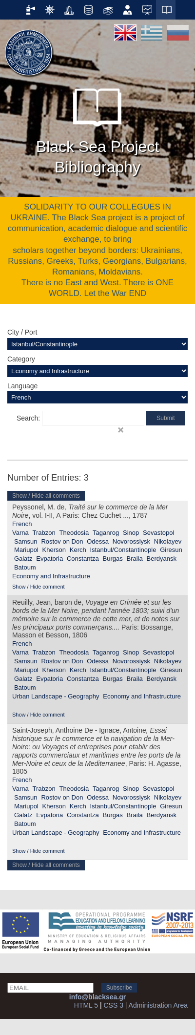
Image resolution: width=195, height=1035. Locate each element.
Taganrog (106, 532)
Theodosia (74, 532)
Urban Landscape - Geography (55, 696)
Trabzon (44, 532)
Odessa (98, 541)
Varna (20, 532)
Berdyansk (161, 558)
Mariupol (26, 549)
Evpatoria (49, 558)
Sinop (131, 532)
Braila (134, 558)
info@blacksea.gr (97, 997)
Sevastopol (158, 532)
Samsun (26, 541)
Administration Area (158, 1005)
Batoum (25, 567)
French (22, 524)
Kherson (54, 549)
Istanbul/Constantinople (123, 549)
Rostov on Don (62, 541)
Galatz (23, 558)
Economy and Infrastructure (51, 576)
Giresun (171, 549)
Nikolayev (167, 541)
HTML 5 (86, 1005)
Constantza (83, 558)
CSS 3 (113, 1005)
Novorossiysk (131, 541)
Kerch (78, 549)
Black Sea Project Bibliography (97, 127)
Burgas (113, 558)
